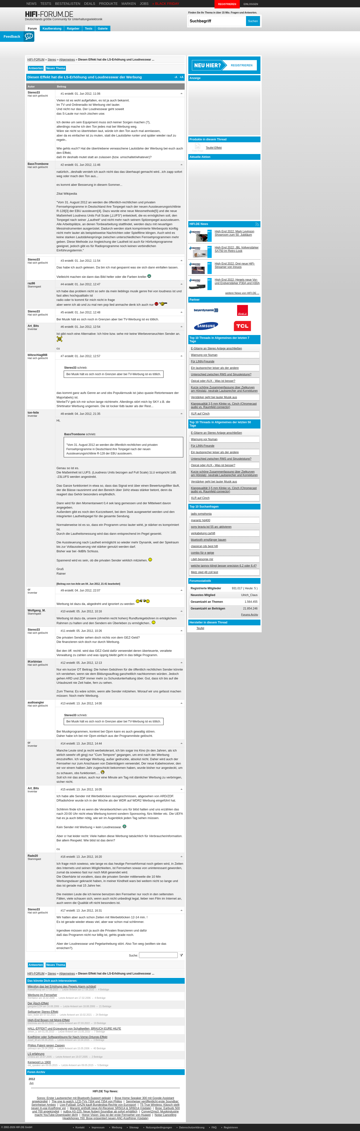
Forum (32, 28)
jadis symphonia (201, 514)
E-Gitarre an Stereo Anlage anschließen (216, 348)
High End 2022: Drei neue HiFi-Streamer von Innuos (235, 265)
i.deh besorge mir (202, 559)
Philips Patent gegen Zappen (46, 1045)
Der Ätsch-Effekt (38, 1003)
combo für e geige (202, 552)
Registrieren (231, 1127)
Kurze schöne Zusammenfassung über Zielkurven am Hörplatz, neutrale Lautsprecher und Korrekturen (224, 389)
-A (175, 77)
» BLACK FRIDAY (165, 4)
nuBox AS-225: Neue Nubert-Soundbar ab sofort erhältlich (100, 1111)
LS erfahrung (36, 1054)
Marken (128, 4)
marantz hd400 (200, 520)
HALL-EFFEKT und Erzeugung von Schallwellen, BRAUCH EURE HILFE (74, 1028)
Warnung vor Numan (204, 355)
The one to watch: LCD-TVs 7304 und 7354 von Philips (86, 1101)
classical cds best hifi (204, 546)
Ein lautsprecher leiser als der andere (215, 368)
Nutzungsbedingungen (159, 1127)
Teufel (200, 628)
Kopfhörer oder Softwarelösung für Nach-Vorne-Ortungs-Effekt (67, 1037)
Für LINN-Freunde (202, 361)
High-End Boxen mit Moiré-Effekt (49, 1020)
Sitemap (134, 1127)
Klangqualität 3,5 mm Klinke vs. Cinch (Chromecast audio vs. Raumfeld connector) (224, 405)
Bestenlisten (67, 4)
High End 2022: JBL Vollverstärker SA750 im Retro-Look (237, 249)
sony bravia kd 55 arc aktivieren (211, 526)
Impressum (98, 1127)
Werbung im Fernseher (42, 995)
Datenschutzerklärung (191, 1127)
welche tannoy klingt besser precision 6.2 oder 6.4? (224, 565)
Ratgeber (73, 28)
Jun (31, 1082)
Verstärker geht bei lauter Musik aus (214, 397)
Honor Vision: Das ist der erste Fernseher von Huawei (116, 1115)
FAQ (214, 1127)
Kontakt (80, 1127)
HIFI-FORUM (35, 59)
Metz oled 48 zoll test (204, 572)
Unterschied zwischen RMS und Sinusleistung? (221, 374)
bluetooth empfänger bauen (208, 539)
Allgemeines (67, 59)
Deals (89, 4)
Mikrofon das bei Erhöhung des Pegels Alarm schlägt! (62, 986)
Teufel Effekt (214, 147)
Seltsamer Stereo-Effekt (43, 1011)
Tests (45, 4)
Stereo (52, 59)
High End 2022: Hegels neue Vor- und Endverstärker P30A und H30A (237, 281)
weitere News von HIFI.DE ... (242, 293)
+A (181, 77)
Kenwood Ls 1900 (39, 1062)
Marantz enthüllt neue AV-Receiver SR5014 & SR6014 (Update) (111, 1108)
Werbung (117, 1127)
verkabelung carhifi (203, 533)
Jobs (144, 4)
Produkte (108, 4)
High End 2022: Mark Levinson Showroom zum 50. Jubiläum (234, 233)
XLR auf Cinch (200, 413)
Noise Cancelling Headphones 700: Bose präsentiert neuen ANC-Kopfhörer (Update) (119, 1116)
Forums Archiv (249, 614)
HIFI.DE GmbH (24, 1127)
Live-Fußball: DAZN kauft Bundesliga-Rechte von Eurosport (98, 1104)
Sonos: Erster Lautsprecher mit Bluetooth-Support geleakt (74, 1098)
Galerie (103, 28)
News (31, 4)
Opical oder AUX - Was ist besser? (213, 381)
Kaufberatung (52, 28)
